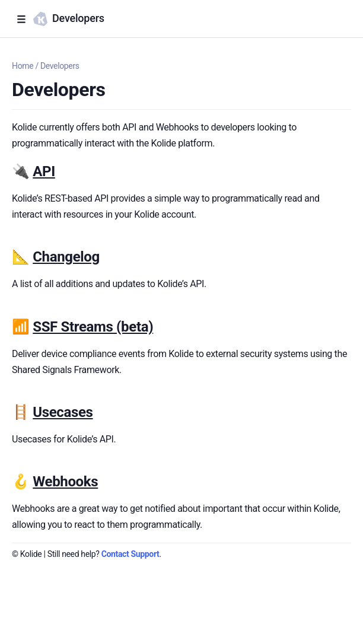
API (44, 171)
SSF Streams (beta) (93, 326)
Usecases (63, 412)
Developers (59, 66)
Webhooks (65, 481)
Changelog (66, 257)
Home (22, 66)
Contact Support (130, 554)
